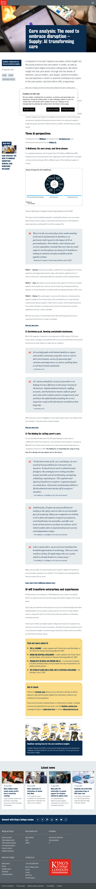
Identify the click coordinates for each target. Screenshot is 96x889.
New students (29, 837)
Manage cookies (29, 109)
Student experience (8, 851)
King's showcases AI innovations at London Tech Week (34, 791)
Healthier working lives (69, 706)
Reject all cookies (52, 109)
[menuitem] (13, 837)
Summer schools (7, 848)
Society (11, 75)
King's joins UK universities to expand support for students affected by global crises (59, 792)
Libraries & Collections (56, 837)
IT (49, 842)
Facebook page (40, 692)
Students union (6, 869)
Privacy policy (20, 886)
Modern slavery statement (36, 886)
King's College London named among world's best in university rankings (11, 792)
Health (4, 75)
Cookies (59, 886)
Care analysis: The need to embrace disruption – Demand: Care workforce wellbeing (9, 162)
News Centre (6, 863)
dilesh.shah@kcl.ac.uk (70, 709)
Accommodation (54, 840)
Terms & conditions (8, 886)
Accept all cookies (68, 109)
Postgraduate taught (8, 840)
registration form (49, 709)
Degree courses (7, 837)
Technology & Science (9, 79)
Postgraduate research (9, 842)
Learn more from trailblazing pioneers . (40, 583)
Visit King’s (5, 871)
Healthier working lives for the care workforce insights (11, 63)
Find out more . (32, 427)
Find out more (31, 325)
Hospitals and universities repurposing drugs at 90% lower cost (83, 791)
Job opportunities (7, 874)
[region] (48, 102)
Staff (26, 840)
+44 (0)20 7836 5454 (31, 863)
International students (8, 845)
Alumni (27, 842)
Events (4, 866)
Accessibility (50, 886)
